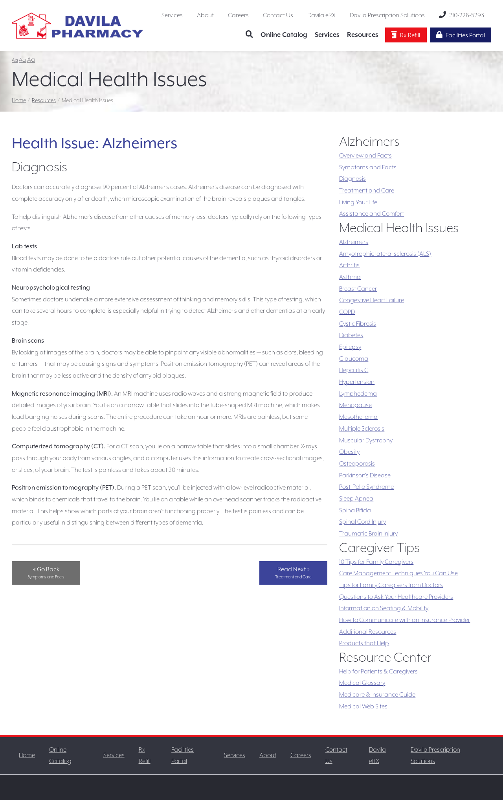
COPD (347, 312)
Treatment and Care (366, 190)
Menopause (355, 405)
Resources (362, 35)
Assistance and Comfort (371, 213)
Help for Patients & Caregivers (378, 671)
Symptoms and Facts (368, 167)
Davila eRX (321, 15)
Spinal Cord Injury (362, 521)
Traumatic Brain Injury (368, 533)
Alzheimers (353, 242)
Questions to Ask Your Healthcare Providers (396, 596)
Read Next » (293, 572)
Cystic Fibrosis (357, 323)
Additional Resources (367, 631)
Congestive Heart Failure (371, 300)
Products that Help (364, 643)
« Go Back (46, 572)
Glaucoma (353, 358)
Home (19, 100)
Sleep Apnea (356, 498)
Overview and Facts (365, 155)
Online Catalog (284, 35)
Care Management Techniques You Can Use (398, 573)
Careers (238, 15)
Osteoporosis (357, 463)
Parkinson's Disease (365, 475)
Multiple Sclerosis (361, 428)
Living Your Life (358, 202)
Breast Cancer (358, 288)
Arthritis (349, 265)
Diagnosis (352, 178)
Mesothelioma (358, 416)
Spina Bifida (355, 510)
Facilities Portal (460, 35)
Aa (15, 60)
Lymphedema (358, 393)
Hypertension (356, 381)
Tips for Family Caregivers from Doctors (391, 585)
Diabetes (351, 335)
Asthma (350, 277)
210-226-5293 (461, 15)
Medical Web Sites (363, 706)
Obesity (349, 451)
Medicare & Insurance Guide (377, 694)
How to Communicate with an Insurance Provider (404, 620)
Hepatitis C (353, 370)
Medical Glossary (362, 682)
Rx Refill (405, 35)
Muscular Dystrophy (366, 440)
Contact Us (278, 15)
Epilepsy (350, 346)
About (205, 15)
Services (172, 15)
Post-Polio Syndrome (366, 486)
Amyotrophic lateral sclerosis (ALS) (385, 253)
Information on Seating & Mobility (383, 608)
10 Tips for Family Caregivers (376, 561)
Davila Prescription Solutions (387, 15)
